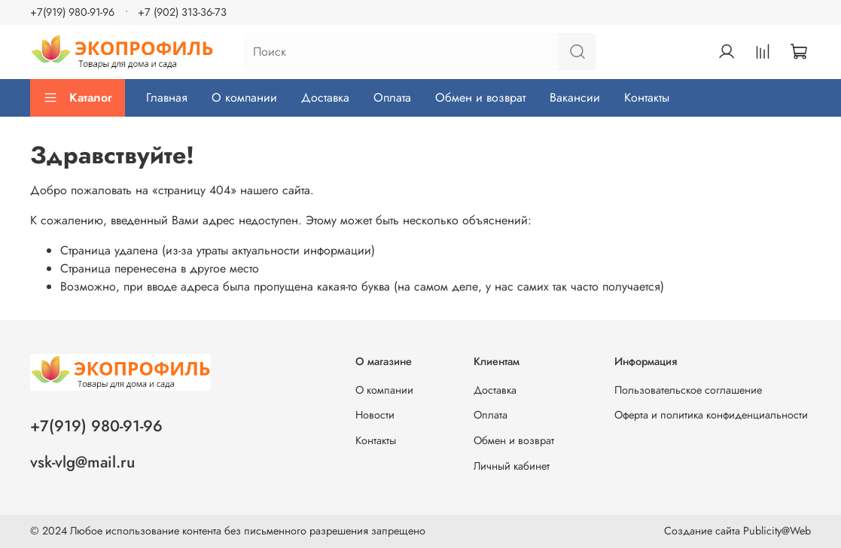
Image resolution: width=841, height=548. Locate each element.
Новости (375, 414)
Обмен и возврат (480, 97)
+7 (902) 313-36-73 (182, 12)
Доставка (325, 97)
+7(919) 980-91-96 (72, 12)
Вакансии (575, 97)
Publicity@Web (777, 530)
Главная (166, 97)
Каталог (77, 97)
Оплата (392, 97)
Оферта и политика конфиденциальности (711, 414)
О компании (244, 97)
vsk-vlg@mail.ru (82, 462)
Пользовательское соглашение (688, 389)
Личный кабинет (512, 465)
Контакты (646, 97)
